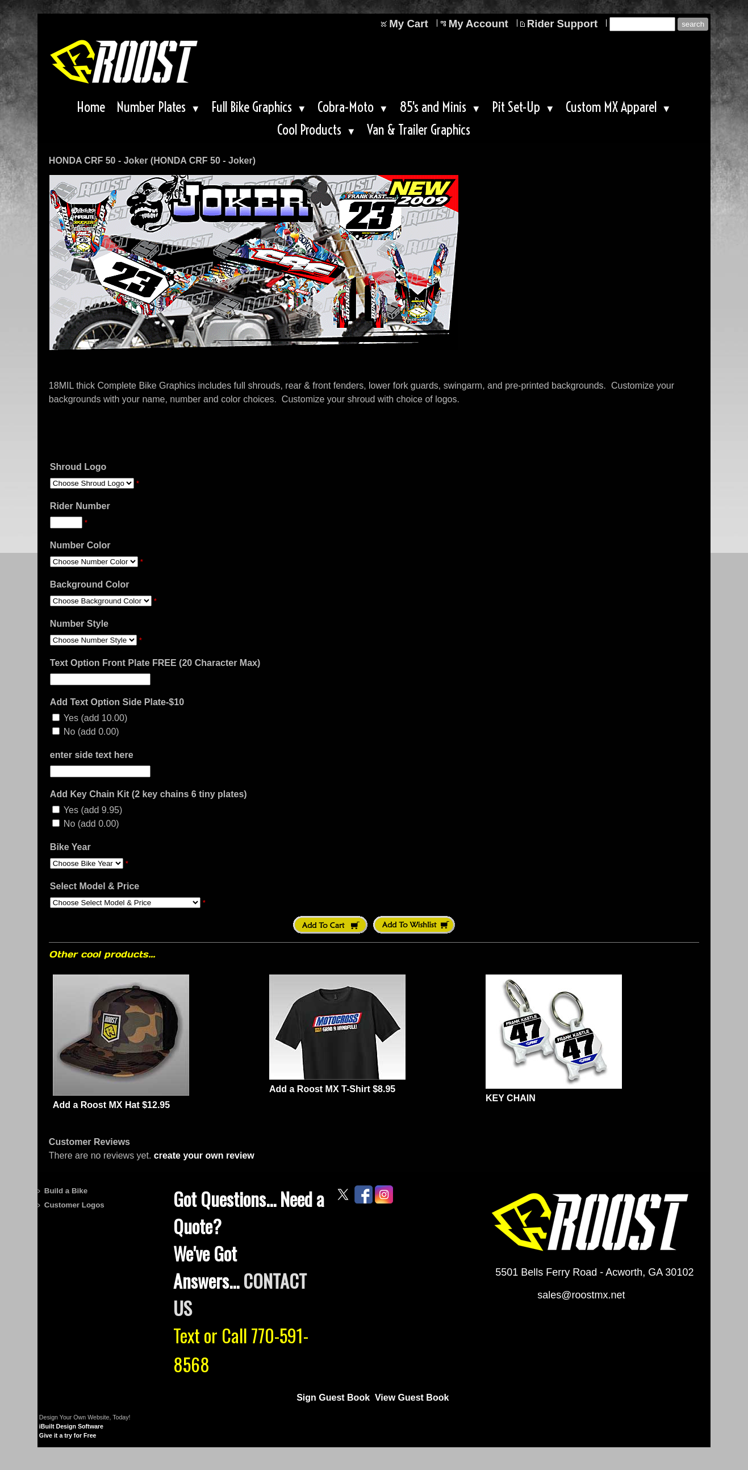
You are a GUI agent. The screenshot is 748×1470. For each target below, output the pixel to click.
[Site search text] (642, 24)
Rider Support (562, 24)
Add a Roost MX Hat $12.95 (111, 1105)
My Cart (408, 24)
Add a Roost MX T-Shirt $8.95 (332, 1089)
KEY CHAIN (511, 1098)
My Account (478, 24)
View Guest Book (412, 1397)
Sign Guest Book (333, 1397)
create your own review (204, 1155)
